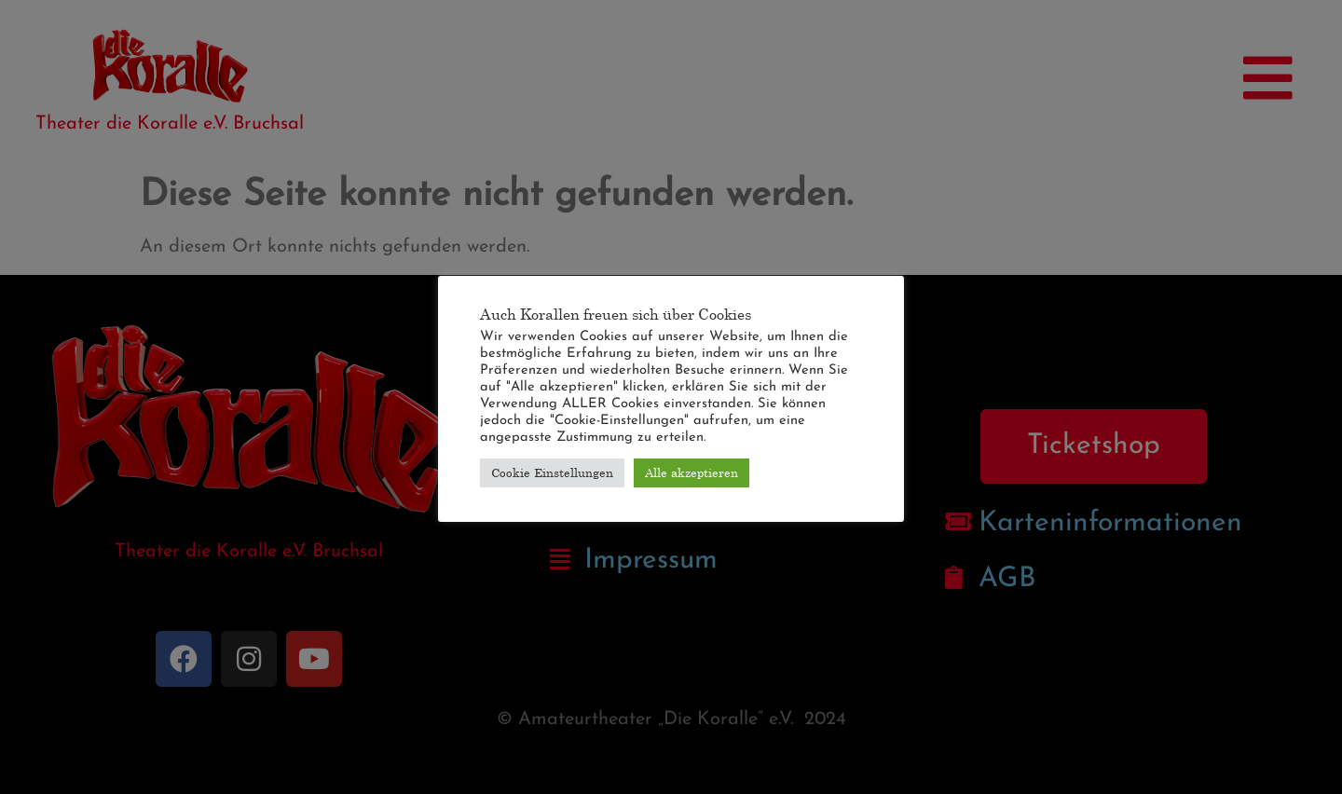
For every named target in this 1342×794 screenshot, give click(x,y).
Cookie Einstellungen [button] (552, 472)
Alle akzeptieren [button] (691, 472)
